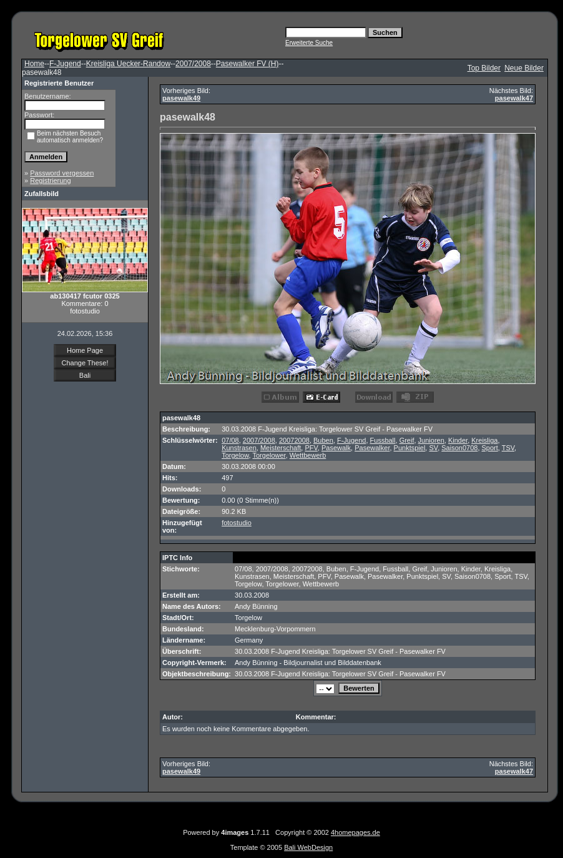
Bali (85, 375)
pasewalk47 (514, 98)
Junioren (431, 440)
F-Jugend (65, 63)
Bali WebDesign (308, 847)
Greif (406, 440)
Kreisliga (484, 440)
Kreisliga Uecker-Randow (128, 63)
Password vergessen (62, 173)
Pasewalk (336, 447)
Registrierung (50, 180)
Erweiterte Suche (309, 42)
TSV (508, 447)
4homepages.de (355, 832)
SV (433, 447)
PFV (311, 447)
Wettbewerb (308, 455)
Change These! (84, 363)
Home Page (85, 350)
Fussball (383, 440)
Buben (323, 440)
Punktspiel (410, 447)
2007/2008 (193, 63)
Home (34, 63)
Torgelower (268, 455)
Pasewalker (372, 447)
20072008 (294, 440)
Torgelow (235, 455)
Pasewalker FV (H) (247, 63)
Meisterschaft (280, 447)
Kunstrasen (239, 447)
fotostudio (237, 522)
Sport (490, 447)
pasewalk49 (181, 98)
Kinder (458, 440)
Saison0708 (459, 447)
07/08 (230, 440)
